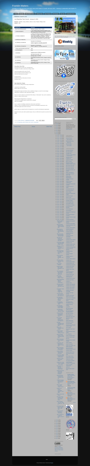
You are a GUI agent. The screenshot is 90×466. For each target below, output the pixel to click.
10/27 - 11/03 (59, 150)
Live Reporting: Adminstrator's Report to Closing (60, 299)
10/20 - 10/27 (59, 151)
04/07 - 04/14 (59, 197)
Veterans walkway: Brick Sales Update (60, 221)
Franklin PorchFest (69, 267)
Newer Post (17, 126)
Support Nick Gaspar (70, 357)
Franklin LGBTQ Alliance (70, 258)
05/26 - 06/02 (59, 186)
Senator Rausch (69, 138)
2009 (57, 434)
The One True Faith (71, 387)
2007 (57, 438)
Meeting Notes (40, 13)
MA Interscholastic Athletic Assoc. (69, 309)
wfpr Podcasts (48, 13)
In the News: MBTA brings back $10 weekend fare (60, 355)
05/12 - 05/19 (59, 189)
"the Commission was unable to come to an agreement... (60, 273)
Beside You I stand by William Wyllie (71, 394)
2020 (57, 132)
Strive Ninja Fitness (69, 356)
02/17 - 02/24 (59, 209)
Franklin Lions (68, 260)
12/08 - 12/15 (59, 140)
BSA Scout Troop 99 (70, 168)
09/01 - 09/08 (59, 163)
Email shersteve (69, 129)
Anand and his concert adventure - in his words (71, 383)
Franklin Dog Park (69, 231)
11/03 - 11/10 (59, 148)
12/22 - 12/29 (59, 136)
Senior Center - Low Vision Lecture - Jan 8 (60, 385)
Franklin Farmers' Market (71, 239)
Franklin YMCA (69, 282)
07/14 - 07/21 (59, 174)
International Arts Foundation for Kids (69, 302)
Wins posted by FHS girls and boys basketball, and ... (60, 231)
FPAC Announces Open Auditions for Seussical (60, 348)
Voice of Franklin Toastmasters (69, 365)
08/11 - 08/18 (59, 168)
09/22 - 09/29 (59, 158)
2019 (57, 133)
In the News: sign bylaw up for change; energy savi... (60, 344)
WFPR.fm (68, 367)
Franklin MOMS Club (70, 263)
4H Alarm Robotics (69, 150)
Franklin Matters (20, 6)
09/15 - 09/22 (59, 159)
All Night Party (69, 153)
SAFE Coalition (69, 342)
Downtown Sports (69, 195)
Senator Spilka (69, 144)
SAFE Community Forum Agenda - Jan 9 (60, 340)
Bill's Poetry (69, 392)
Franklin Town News (70, 279)
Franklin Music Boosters (70, 264)
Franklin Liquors (70, 374)
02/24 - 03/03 (59, 207)
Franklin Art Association (70, 223)
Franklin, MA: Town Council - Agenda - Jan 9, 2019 (60, 363)
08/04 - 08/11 (59, 169)
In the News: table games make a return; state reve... (60, 408)
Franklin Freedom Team (70, 244)
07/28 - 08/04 (59, 171)
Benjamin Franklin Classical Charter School (70, 163)
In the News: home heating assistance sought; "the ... (60, 290)
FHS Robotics (68, 210)
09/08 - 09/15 (59, 161)
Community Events (71, 13)
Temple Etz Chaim (69, 359)
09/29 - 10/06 (59, 156)
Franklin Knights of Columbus (69, 257)
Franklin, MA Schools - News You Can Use (70, 296)
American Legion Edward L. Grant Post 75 (71, 155)
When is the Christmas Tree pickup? (60, 328)
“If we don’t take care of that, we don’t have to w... (60, 294)
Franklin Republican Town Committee (70, 272)
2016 (57, 423)
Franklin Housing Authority (69, 252)
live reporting (19, 122)
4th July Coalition (69, 151)
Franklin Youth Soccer (70, 288)
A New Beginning (70, 381)
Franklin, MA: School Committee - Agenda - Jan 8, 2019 (60, 390)
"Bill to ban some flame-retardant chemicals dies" (60, 234)
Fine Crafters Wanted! (59, 264)
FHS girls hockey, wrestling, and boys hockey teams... (60, 398)
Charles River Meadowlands (68, 177)
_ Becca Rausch (69, 139)
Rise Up (67, 338)
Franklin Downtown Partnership (69, 234)
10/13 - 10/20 (59, 153)
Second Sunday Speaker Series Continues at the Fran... (60, 336)
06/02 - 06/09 (59, 184)
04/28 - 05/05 (59, 192)
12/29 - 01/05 (59, 135)
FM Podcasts (55, 13)
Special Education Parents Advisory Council (71, 349)
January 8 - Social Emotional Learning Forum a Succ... (60, 247)
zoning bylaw (36, 122)
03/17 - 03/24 (59, 202)
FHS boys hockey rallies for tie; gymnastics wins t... (60, 286)
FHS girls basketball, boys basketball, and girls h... (60, 324)
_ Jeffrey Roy (68, 142)
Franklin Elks (68, 238)
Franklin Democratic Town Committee (70, 230)
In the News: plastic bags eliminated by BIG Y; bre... (60, 243)
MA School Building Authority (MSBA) (69, 311)
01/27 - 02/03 (59, 214)
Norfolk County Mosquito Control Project (70, 325)
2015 (57, 425)
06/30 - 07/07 (59, 178)
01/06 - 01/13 (59, 219)
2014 (57, 426)
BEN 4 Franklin (69, 161)
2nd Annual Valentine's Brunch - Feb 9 (60, 276)
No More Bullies (69, 323)
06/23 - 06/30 (59, 179)
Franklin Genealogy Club (70, 247)
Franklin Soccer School (70, 278)
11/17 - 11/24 (59, 145)
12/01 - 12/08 (59, 141)
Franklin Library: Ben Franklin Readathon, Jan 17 (60, 268)
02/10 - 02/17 (59, 211)
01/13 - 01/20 (59, 217)
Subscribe (21, 13)
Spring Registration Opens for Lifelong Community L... (60, 281)
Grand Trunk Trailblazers (70, 297)
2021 (57, 130)
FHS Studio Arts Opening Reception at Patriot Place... (60, 367)
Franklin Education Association (69, 236)
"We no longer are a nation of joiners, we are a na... (60, 416)
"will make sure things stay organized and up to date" (60, 239)
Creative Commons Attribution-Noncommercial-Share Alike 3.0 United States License (59, 449)
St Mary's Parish (69, 350)
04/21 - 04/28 (59, 194)
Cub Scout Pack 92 (69, 190)
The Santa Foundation (70, 360)
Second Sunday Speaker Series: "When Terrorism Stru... (60, 226)
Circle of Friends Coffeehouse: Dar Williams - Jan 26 (60, 314)
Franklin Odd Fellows (70, 266)
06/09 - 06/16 (59, 183)
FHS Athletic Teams (70, 203)
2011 (57, 431)
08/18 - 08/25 (59, 166)
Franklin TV (68, 281)
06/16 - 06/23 (59, 181)
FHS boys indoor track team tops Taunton (60, 261)
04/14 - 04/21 (59, 196)
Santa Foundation (69, 344)
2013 (57, 428)
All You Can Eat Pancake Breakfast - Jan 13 (60, 257)
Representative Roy (70, 141)
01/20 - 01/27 (59, 216)
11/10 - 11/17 (59, 146)
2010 (57, 433)
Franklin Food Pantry (70, 241)
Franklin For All (69, 242)
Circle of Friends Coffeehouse (69, 182)
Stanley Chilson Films (70, 352)
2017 (57, 421)
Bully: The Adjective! (70, 172)
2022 (57, 128)
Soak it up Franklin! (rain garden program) (70, 346)
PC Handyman (69, 334)
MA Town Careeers (69, 313)
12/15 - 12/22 (59, 138)
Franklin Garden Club (70, 245)
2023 (57, 127)
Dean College (68, 191)
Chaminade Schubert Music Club (70, 174)
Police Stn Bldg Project (70, 335)
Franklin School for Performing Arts (69, 276)
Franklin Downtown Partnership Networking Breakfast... (60, 372)
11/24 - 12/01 (59, 143)
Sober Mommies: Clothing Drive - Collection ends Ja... (60, 377)
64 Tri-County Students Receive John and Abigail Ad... (60, 319)
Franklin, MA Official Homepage (70, 291)
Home (16, 13)
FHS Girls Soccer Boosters (69, 207)
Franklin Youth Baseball (70, 284)
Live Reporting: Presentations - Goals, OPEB (60, 306)
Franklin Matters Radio (70, 261)
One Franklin (68, 327)
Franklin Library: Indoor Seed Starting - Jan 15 (60, 331)
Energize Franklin (69, 200)
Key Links (63, 13)
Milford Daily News (69, 320)
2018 (57, 420)
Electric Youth (68, 197)
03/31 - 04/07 (59, 199)
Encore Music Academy (70, 198)
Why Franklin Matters (30, 13)
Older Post (49, 126)
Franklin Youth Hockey (70, 287)
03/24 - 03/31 (59, 201)
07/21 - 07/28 (59, 173)
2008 (57, 436)
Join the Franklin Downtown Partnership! (60, 411)
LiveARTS (68, 306)
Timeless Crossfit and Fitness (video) (60, 359)
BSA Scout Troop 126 (70, 165)
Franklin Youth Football (70, 285)
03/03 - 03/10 (59, 206)
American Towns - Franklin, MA (69, 158)
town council (30, 122)
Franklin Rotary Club (70, 274)
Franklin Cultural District (70, 227)
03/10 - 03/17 (59, 204)
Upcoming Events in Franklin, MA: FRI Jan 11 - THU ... (60, 252)
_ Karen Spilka (69, 145)
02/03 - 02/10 (59, 212)
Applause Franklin (69, 159)
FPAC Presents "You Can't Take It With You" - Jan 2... (60, 403)
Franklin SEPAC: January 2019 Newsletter (60, 352)
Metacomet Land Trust (70, 316)
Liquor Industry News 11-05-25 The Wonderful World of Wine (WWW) (71, 377)
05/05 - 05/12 (59, 191)
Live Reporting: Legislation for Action (60, 302)
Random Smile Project (70, 337)
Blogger (51, 462)
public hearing (25, 122)
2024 (57, 125)
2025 (57, 123)
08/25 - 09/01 (59, 164)
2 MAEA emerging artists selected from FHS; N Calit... (60, 382)
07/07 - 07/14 (59, 176)
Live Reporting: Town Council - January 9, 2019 (60, 310)
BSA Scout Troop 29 (70, 166)
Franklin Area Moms (70, 219)
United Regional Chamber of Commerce (70, 363)
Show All (74, 402)
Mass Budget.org (69, 314)
